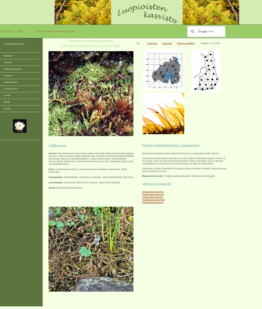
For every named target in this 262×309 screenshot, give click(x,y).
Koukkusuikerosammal (153, 200)
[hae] (205, 31)
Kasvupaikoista (13, 69)
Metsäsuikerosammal (152, 192)
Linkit (7, 95)
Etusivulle (167, 43)
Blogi (7, 102)
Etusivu (8, 56)
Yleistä (8, 62)
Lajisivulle (152, 43)
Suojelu (8, 75)
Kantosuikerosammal (152, 202)
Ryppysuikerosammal (153, 194)
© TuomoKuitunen (14, 44)
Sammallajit (11, 82)
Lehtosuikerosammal (152, 197)
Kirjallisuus (11, 89)
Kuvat (7, 108)
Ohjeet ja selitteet (185, 43)
